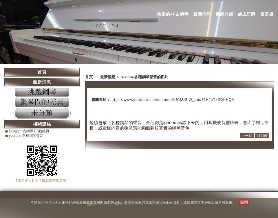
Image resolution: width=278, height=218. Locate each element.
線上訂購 (246, 14)
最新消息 (202, 14)
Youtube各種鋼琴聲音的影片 (144, 77)
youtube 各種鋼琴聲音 (26, 136)
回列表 (262, 136)
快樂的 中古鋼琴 (173, 14)
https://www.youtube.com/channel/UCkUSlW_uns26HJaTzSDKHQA (173, 100)
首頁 (89, 77)
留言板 (266, 14)
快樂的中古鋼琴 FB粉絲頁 (29, 131)
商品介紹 (224, 14)
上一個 (247, 136)
